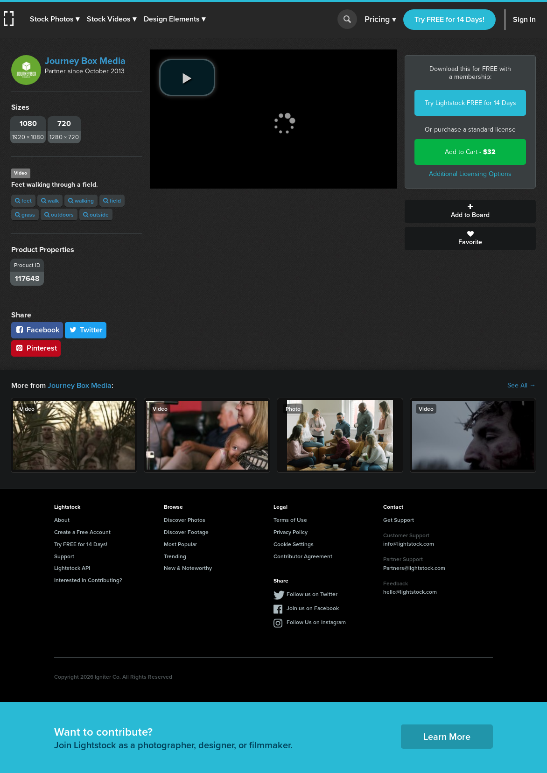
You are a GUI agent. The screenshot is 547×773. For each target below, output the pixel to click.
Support (64, 556)
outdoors (59, 214)
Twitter (86, 329)
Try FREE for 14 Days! (449, 19)
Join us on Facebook (313, 608)
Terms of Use (290, 520)
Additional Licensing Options (470, 174)
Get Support (398, 520)
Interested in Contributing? (88, 580)
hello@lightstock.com (410, 592)
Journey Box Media (85, 61)
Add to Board (470, 211)
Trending (175, 556)
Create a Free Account (82, 532)
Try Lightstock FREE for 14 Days (470, 103)
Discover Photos (184, 520)
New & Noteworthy (188, 568)
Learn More (446, 736)
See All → (521, 385)
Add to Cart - (470, 152)
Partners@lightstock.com (414, 568)
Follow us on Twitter (312, 594)
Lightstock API (72, 568)
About (62, 520)
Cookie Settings (294, 544)
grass (25, 214)
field (112, 200)
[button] (54, 19)
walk (50, 200)
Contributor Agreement (303, 556)
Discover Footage (186, 532)
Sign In (524, 19)
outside (96, 214)
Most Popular (180, 544)
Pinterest (36, 348)
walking (81, 200)
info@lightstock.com (408, 544)
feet (23, 200)
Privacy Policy (291, 532)
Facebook (37, 329)
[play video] (187, 77)
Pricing (380, 19)
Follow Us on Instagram (316, 622)
